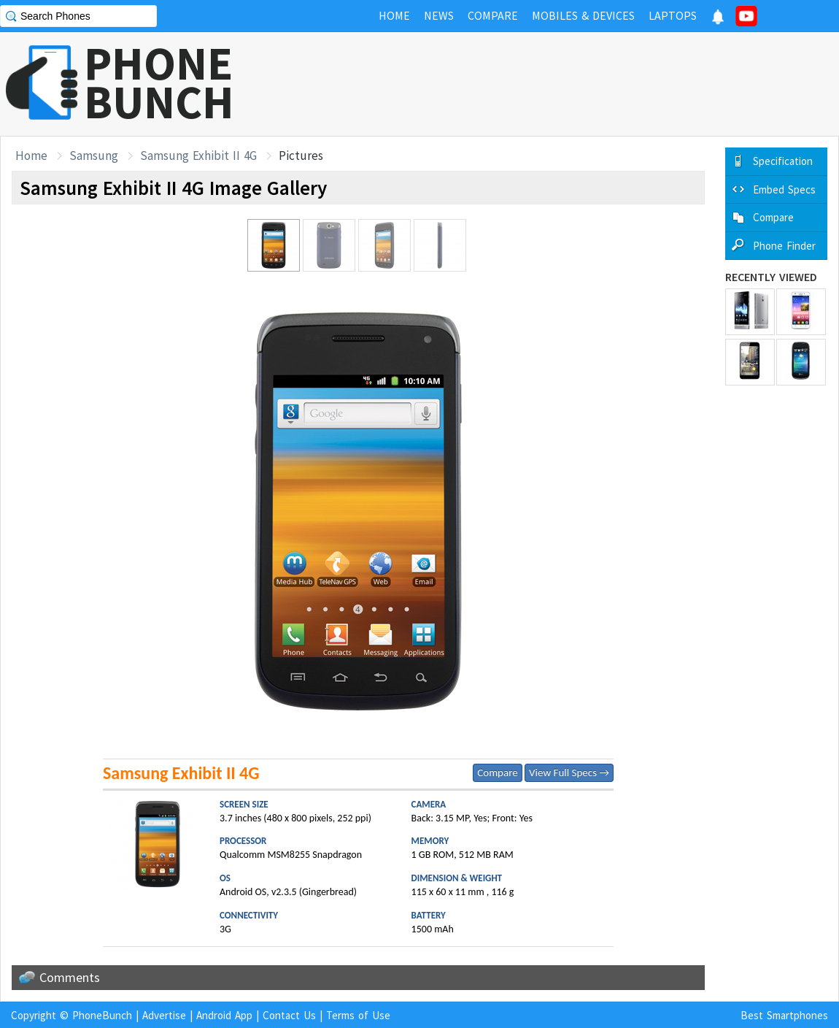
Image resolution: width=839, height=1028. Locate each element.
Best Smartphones (784, 1015)
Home (31, 155)
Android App (224, 1015)
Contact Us (289, 1015)
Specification (783, 161)
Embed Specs (784, 189)
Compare (497, 772)
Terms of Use (358, 1015)
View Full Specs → (569, 772)
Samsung (93, 155)
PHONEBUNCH (159, 82)
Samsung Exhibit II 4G (198, 155)
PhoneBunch (102, 1015)
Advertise (164, 1015)
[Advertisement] (573, 84)
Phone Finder (784, 246)
